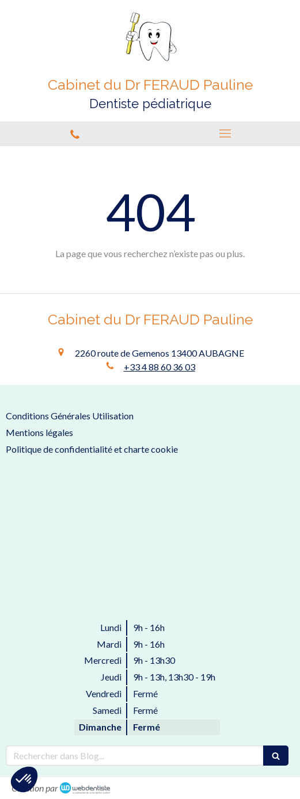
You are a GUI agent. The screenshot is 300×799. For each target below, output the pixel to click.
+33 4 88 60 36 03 (159, 366)
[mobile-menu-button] (225, 133)
